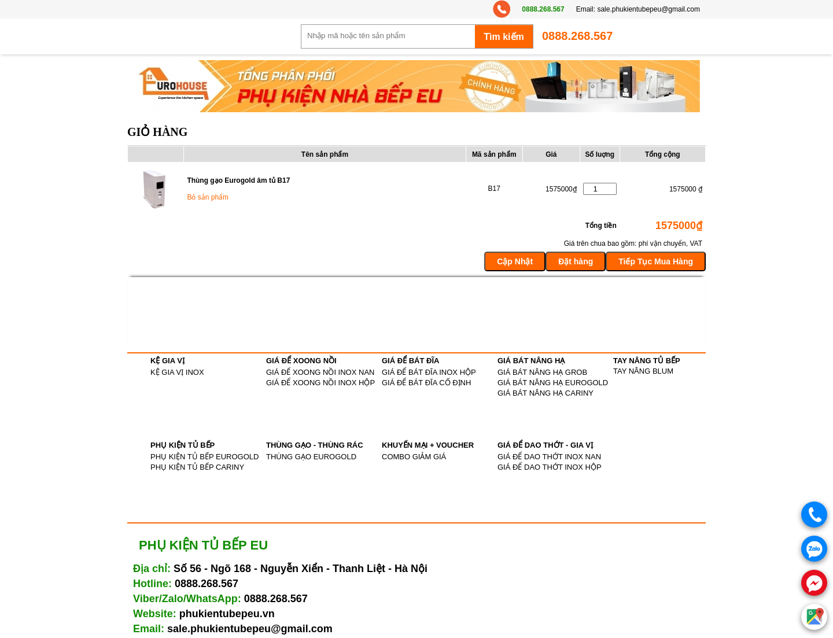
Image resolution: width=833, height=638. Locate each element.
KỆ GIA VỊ (167, 360)
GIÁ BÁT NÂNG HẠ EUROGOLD (552, 382)
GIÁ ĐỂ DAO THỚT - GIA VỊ (545, 445)
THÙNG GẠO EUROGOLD (311, 456)
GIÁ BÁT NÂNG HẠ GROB (542, 372)
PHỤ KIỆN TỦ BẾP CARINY (197, 467)
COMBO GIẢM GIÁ (414, 456)
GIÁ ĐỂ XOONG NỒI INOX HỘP (320, 382)
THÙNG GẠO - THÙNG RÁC (314, 445)
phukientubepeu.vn (227, 613)
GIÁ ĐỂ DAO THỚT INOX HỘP (549, 467)
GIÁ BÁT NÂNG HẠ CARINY (545, 393)
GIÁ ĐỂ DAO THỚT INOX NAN (549, 456)
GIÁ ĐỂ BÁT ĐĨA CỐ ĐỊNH (426, 382)
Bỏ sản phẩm (207, 197)
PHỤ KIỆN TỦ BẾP (182, 445)
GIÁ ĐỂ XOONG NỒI (301, 360)
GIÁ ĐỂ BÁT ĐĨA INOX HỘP (429, 372)
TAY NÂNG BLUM (643, 371)
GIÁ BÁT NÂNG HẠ (531, 360)
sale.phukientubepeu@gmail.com (648, 9)
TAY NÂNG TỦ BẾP (646, 360)
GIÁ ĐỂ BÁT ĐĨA (410, 360)
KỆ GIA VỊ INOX (177, 372)
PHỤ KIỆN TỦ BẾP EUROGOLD (204, 456)
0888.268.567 (543, 9)
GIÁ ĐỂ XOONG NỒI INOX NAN (320, 372)
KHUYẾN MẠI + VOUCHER (428, 445)
